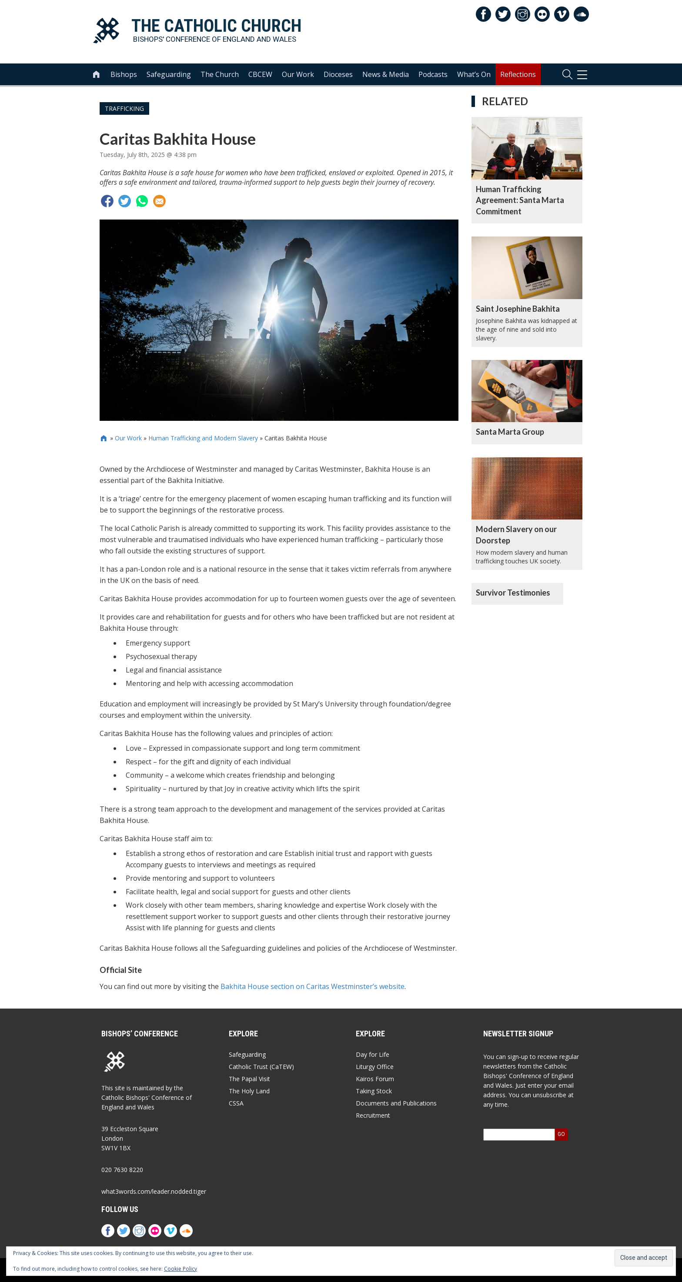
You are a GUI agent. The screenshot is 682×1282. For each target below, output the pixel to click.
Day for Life (372, 1054)
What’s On (474, 74)
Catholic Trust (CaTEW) (261, 1066)
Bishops (123, 74)
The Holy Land (249, 1091)
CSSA (236, 1103)
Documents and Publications (396, 1103)
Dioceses (338, 74)
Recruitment (373, 1115)
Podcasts (433, 74)
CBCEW (260, 74)
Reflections (518, 74)
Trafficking (124, 108)
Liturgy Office (375, 1066)
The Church (220, 74)
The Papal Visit (249, 1079)
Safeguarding (169, 74)
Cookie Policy (180, 1268)
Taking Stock (374, 1091)
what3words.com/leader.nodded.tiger (153, 1191)
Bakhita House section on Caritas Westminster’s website (313, 986)
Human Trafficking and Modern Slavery (203, 438)
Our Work (298, 74)
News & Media (385, 74)
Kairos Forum (375, 1079)
